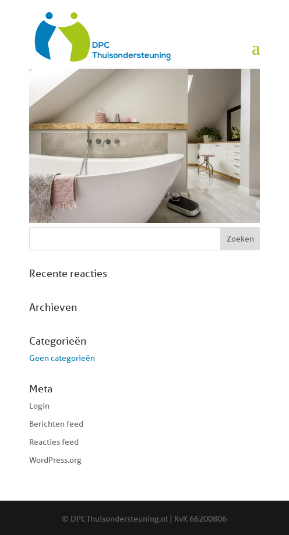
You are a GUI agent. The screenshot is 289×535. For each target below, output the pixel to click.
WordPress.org (55, 460)
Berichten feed (56, 424)
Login (39, 406)
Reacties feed (54, 442)
